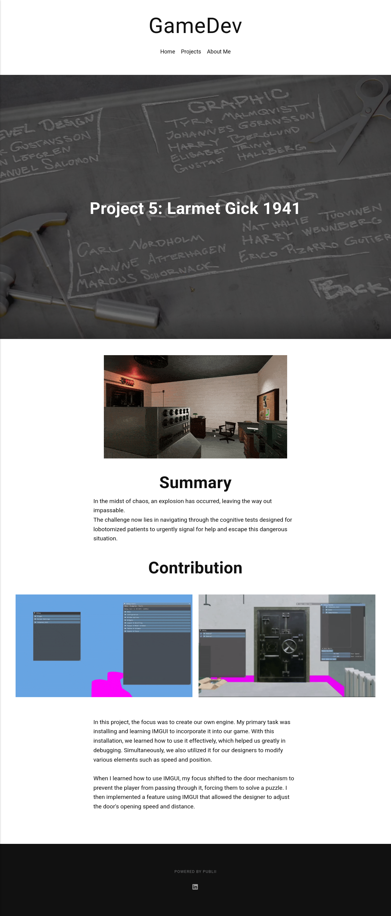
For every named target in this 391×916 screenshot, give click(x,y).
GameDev (196, 25)
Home (167, 51)
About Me (219, 51)
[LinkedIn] (195, 887)
